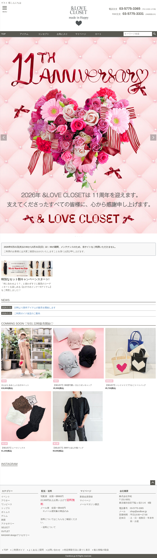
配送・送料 (46, 491)
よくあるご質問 (36, 550)
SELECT (5, 527)
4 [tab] (82, 236)
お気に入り (62, 34)
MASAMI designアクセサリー (15, 535)
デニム (4, 516)
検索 (154, 34)
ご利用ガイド (18, 550)
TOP (3, 34)
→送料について (48, 527)
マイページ (80, 34)
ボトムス (5, 512)
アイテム (24, 34)
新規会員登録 (86, 496)
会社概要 (124, 491)
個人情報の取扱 (101, 550)
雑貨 (3, 519)
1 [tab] (75, 236)
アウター (5, 500)
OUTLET (5, 531)
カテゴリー (7, 491)
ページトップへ (152, 482)
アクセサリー (7, 523)
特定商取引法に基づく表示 (77, 550)
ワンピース (6, 504)
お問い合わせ (53, 550)
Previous (4, 137)
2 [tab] (77, 236)
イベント (5, 496)
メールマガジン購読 (89, 504)
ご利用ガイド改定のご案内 (27, 313)
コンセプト (43, 34)
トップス (5, 508)
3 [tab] (80, 236)
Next (153, 137)
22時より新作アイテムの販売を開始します (28, 307)
